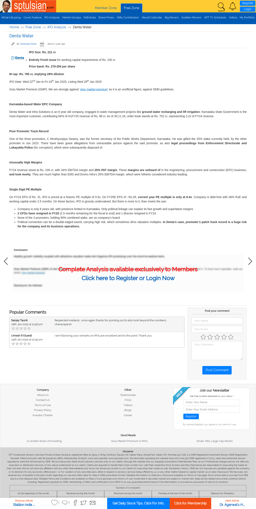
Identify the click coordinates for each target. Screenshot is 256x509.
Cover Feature (33, 17)
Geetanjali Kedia (28, 44)
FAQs (128, 400)
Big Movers (172, 17)
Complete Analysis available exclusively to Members (128, 269)
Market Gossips (71, 17)
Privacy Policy (42, 410)
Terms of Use (42, 405)
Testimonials (128, 395)
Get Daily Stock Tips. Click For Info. (138, 503)
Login (247, 9)
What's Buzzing (11, 17)
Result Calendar (152, 17)
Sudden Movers (191, 17)
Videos (233, 17)
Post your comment (217, 310)
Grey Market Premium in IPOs (129, 441)
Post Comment (217, 370)
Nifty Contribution (128, 17)
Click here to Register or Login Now (128, 278)
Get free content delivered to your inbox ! (211, 396)
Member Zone (106, 8)
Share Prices (106, 17)
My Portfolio (247, 17)
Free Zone (131, 8)
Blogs (128, 410)
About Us (43, 395)
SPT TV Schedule (215, 17)
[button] (233, 6)
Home (14, 27)
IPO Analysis (52, 17)
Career (128, 415)
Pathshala (90, 17)
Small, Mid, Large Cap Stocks (215, 441)
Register (247, 3)
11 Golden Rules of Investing (44, 441)
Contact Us (43, 400)
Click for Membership (190, 503)
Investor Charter (43, 415)
